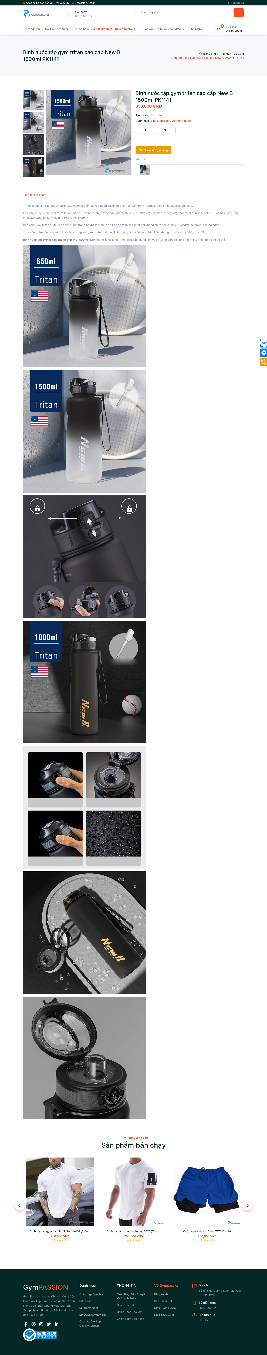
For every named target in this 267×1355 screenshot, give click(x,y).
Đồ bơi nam (81, 29)
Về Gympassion (166, 1285)
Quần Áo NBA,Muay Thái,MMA (161, 29)
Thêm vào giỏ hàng (153, 150)
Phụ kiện (195, 29)
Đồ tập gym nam (56, 29)
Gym (45, 1287)
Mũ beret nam (88, 1308)
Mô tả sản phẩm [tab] (35, 194)
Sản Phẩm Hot (163, 1301)
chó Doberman (89, 1325)
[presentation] (20, 1205)
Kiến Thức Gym (164, 1314)
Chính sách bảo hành (130, 1318)
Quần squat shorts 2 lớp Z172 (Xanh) (207, 1231)
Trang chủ (207, 53)
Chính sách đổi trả (129, 1305)
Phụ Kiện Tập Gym (231, 53)
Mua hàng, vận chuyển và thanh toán (131, 1296)
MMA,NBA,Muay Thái (93, 1314)
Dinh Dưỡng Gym (165, 1308)
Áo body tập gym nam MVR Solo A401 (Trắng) (59, 1231)
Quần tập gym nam (92, 1294)
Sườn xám (85, 1301)
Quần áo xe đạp (90, 1321)
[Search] (185, 12)
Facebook (235, 2)
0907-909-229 (84, 16)
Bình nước (184, 120)
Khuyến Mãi (161, 1294)
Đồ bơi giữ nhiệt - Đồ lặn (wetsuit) (113, 29)
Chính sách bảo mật (129, 1312)
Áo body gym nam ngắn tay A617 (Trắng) (134, 1231)
